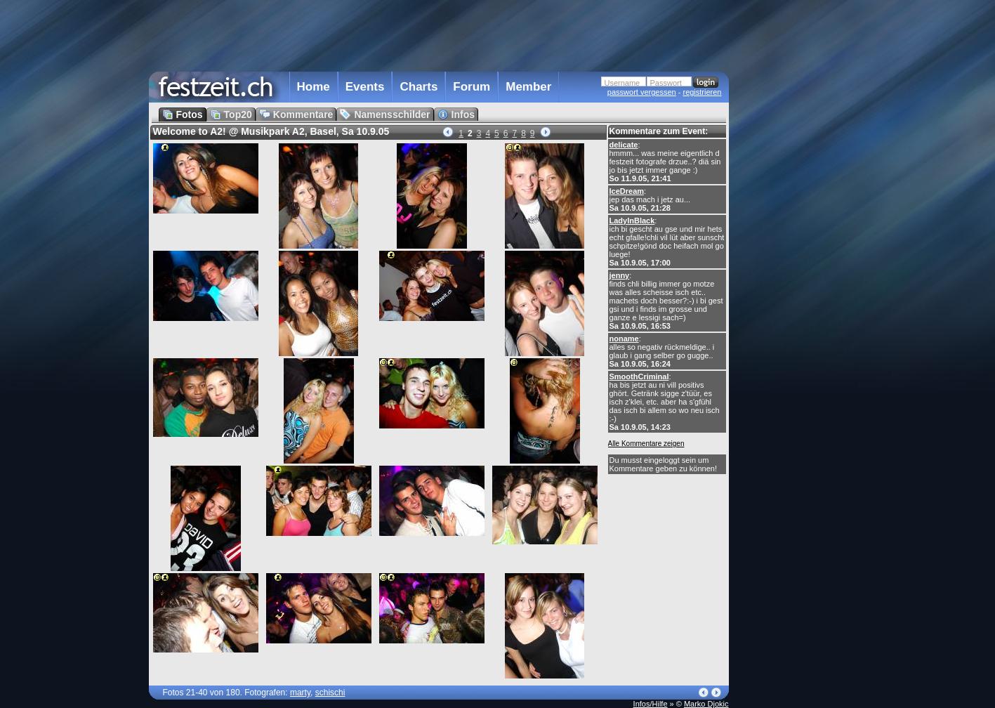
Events (365, 86)
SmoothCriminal (639, 376)
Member (528, 86)
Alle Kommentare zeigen (646, 443)
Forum (471, 86)
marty (300, 692)
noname (624, 338)
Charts (418, 86)
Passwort (666, 83)
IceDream (627, 191)
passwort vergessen (641, 92)
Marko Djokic (706, 704)
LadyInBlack (632, 220)
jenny (619, 275)
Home (313, 86)
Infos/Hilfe (650, 704)
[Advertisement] (790, 283)
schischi (330, 692)
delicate (623, 144)
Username (622, 83)
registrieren (702, 92)
